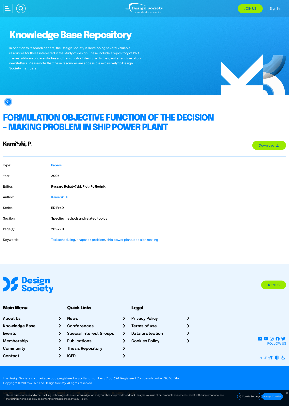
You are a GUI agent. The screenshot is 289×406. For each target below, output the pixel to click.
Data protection (147, 334)
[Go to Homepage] (144, 8)
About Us (12, 319)
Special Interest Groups (90, 334)
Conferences (80, 326)
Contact (11, 356)
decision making (145, 240)
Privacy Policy (144, 319)
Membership (15, 341)
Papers (56, 165)
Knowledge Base (19, 326)
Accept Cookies (272, 396)
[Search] (21, 8)
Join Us (250, 8)
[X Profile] (283, 339)
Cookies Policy (145, 341)
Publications (79, 341)
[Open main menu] (7, 8)
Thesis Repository (84, 349)
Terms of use (144, 326)
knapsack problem (91, 240)
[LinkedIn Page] (260, 339)
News (72, 319)
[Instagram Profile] (271, 339)
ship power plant (119, 240)
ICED (71, 356)
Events (9, 334)
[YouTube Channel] (265, 339)
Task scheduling (63, 240)
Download (269, 145)
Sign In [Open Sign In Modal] (275, 8)
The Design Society (52, 383)
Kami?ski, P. (60, 197)
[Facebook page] (277, 339)
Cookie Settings (249, 396)
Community (14, 349)
